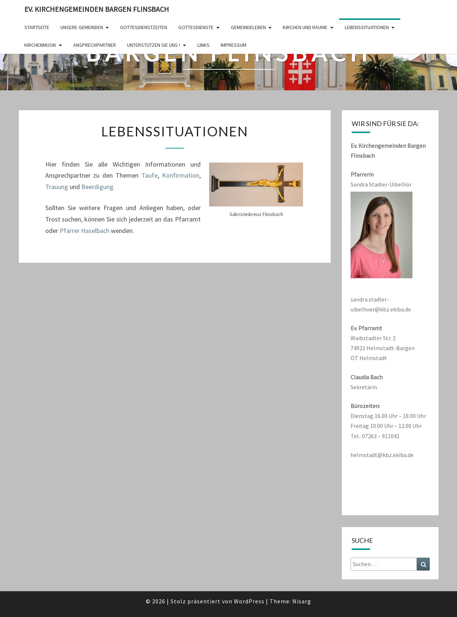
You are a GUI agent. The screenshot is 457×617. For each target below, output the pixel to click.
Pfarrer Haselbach (84, 230)
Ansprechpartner (94, 45)
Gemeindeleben (248, 27)
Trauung (56, 186)
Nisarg (301, 601)
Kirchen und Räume (305, 27)
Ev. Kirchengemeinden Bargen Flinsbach (96, 9)
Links (203, 45)
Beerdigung (97, 186)
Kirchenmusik (40, 45)
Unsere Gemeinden (81, 27)
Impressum (233, 45)
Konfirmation (180, 175)
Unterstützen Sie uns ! (153, 45)
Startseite (36, 27)
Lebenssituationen (367, 27)
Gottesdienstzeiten (143, 27)
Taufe (149, 175)
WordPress (249, 601)
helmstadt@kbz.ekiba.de (382, 455)
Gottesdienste (196, 27)
